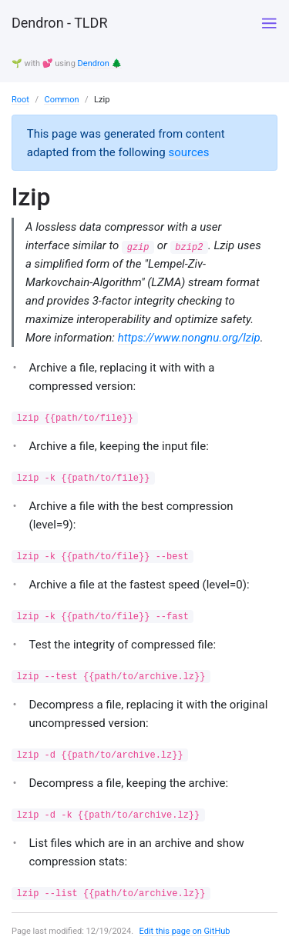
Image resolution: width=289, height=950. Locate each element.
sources (188, 152)
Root (20, 100)
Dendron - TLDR (59, 23)
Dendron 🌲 (100, 63)
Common (61, 100)
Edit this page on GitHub (184, 931)
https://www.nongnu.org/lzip (189, 338)
